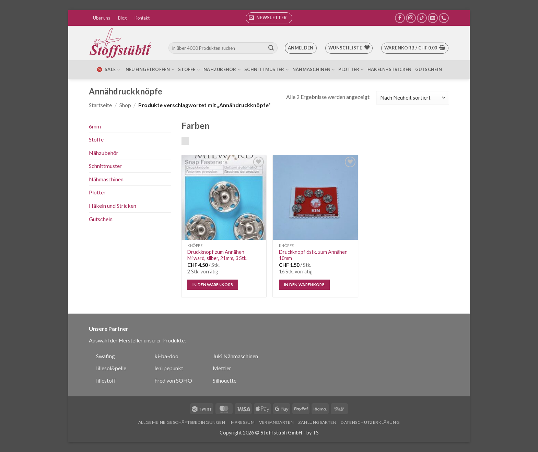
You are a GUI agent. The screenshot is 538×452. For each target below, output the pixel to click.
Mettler (222, 368)
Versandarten (276, 422)
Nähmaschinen (313, 69)
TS (316, 433)
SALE (108, 69)
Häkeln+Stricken (389, 69)
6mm (95, 126)
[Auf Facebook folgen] (400, 18)
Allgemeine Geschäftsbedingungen (181, 422)
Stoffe (189, 69)
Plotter (351, 69)
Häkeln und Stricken (112, 205)
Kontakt (142, 18)
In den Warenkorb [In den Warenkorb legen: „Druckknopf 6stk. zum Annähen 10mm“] (304, 284)
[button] (269, 17)
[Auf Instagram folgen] (411, 18)
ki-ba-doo (166, 356)
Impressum (242, 422)
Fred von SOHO (173, 380)
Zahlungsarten (317, 422)
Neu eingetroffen (150, 69)
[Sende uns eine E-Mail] (433, 18)
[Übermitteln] (271, 48)
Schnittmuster (266, 69)
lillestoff (106, 380)
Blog (122, 18)
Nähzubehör (222, 69)
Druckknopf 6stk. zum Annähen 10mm (313, 255)
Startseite (100, 105)
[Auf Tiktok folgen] (422, 18)
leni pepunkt (168, 368)
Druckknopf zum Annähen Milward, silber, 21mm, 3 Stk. (217, 255)
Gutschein (428, 69)
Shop (125, 105)
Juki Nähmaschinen (235, 356)
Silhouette (224, 380)
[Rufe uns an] (444, 18)
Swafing (105, 356)
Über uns (101, 18)
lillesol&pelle (111, 368)
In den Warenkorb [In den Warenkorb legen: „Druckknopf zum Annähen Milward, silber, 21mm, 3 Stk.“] (212, 284)
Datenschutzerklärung (370, 422)
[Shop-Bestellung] (412, 97)
